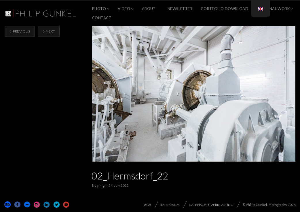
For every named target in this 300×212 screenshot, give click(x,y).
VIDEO (124, 8)
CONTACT (101, 18)
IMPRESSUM (170, 204)
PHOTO (99, 8)
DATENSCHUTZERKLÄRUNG (211, 204)
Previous (19, 31)
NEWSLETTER (180, 8)
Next (48, 31)
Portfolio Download (224, 8)
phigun (103, 185)
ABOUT (149, 8)
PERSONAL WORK (273, 8)
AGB (147, 204)
